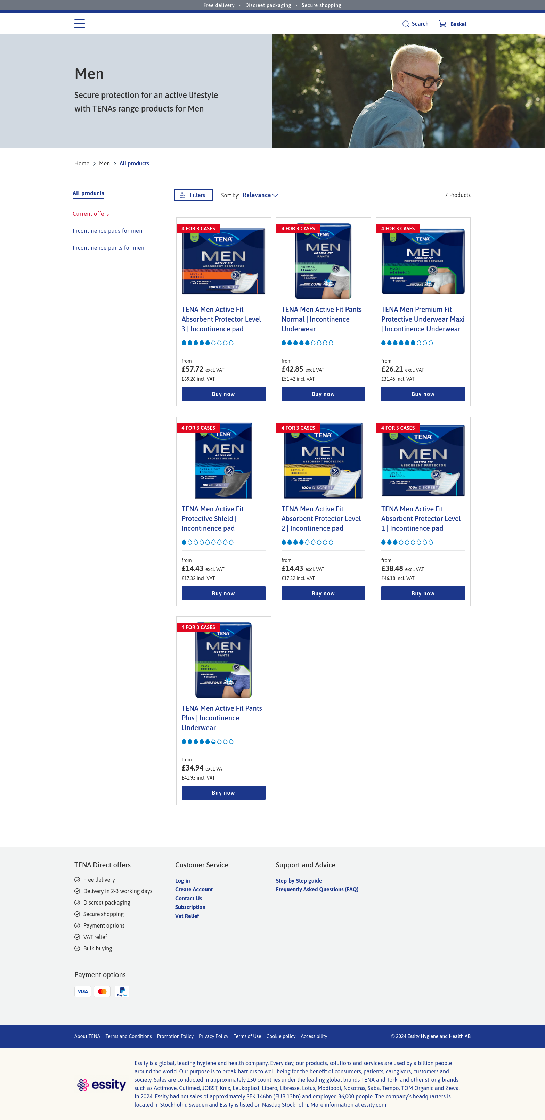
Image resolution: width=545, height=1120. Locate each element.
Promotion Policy (175, 1036)
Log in (182, 881)
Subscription (190, 907)
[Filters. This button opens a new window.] (193, 195)
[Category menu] (80, 24)
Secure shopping (322, 5)
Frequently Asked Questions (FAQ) (317, 889)
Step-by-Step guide (299, 881)
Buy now (223, 394)
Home (81, 163)
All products (134, 163)
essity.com (373, 1105)
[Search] (415, 23)
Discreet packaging (268, 5)
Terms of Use (247, 1036)
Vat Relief (187, 916)
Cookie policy (281, 1036)
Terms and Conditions (128, 1036)
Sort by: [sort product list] (230, 195)
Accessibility (314, 1036)
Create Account (194, 889)
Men (104, 163)
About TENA (87, 1036)
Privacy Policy (213, 1036)
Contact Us (188, 898)
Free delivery (219, 5)
